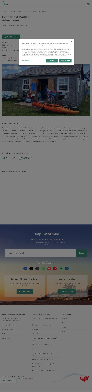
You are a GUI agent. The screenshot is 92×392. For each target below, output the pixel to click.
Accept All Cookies (65, 60)
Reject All (52, 60)
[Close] (72, 41)
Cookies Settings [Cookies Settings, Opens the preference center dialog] (26, 60)
